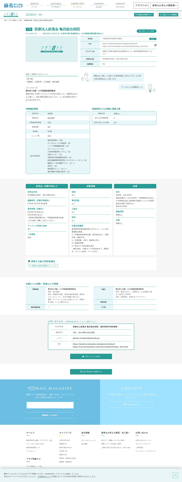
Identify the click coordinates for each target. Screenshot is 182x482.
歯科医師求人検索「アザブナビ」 (37, 430)
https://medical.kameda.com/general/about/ (119, 44)
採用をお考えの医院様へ (169, 5)
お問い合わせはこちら (131, 404)
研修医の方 (63, 434)
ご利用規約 (139, 437)
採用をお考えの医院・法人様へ (115, 423)
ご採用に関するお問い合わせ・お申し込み (116, 437)
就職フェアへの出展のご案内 (111, 434)
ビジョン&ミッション (88, 430)
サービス (49, 5)
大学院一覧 (63, 441)
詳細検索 (29, 463)
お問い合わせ (135, 5)
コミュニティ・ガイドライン (146, 441)
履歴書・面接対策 (65, 452)
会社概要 (84, 434)
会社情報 (113, 5)
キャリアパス (92, 5)
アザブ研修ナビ (70, 5)
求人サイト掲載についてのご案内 (112, 430)
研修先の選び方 (31, 460)
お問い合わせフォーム (143, 430)
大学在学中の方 (64, 430)
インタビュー (31, 441)
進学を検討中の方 (65, 437)
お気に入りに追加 (147, 31)
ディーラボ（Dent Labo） (35, 434)
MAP (152, 39)
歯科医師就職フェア (33, 437)
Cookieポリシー (44, 476)
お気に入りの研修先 (33, 467)
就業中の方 (63, 444)
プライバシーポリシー (143, 434)
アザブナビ (152, 5)
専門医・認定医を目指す (67, 448)
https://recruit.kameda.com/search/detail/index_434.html (125, 46)
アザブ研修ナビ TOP (34, 456)
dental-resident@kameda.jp (86, 338)
